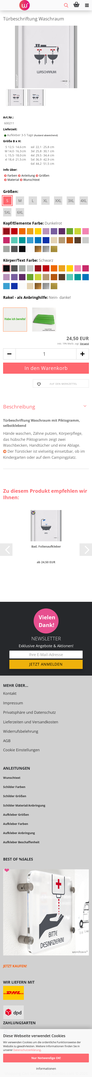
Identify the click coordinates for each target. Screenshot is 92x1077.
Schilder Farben (14, 787)
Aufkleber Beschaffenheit (21, 842)
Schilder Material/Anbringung (24, 805)
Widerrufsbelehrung (20, 731)
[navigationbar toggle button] (87, 5)
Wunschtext (31, 180)
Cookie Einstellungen (21, 749)
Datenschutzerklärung (27, 1050)
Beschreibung (19, 406)
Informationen (46, 1069)
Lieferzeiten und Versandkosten (30, 721)
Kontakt (9, 693)
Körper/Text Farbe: (28, 260)
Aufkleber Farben (15, 824)
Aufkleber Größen (16, 815)
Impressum (13, 702)
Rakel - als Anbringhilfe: (37, 297)
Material (13, 180)
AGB (7, 740)
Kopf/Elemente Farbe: (32, 223)
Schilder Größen (14, 796)
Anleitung (28, 175)
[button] (9, 353)
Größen (43, 175)
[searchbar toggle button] (66, 5)
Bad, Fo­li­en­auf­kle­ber (46, 546)
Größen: (10, 191)
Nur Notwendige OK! (46, 1058)
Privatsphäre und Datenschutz (29, 712)
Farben (12, 175)
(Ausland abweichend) (46, 135)
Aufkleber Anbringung (19, 833)
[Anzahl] (46, 353)
